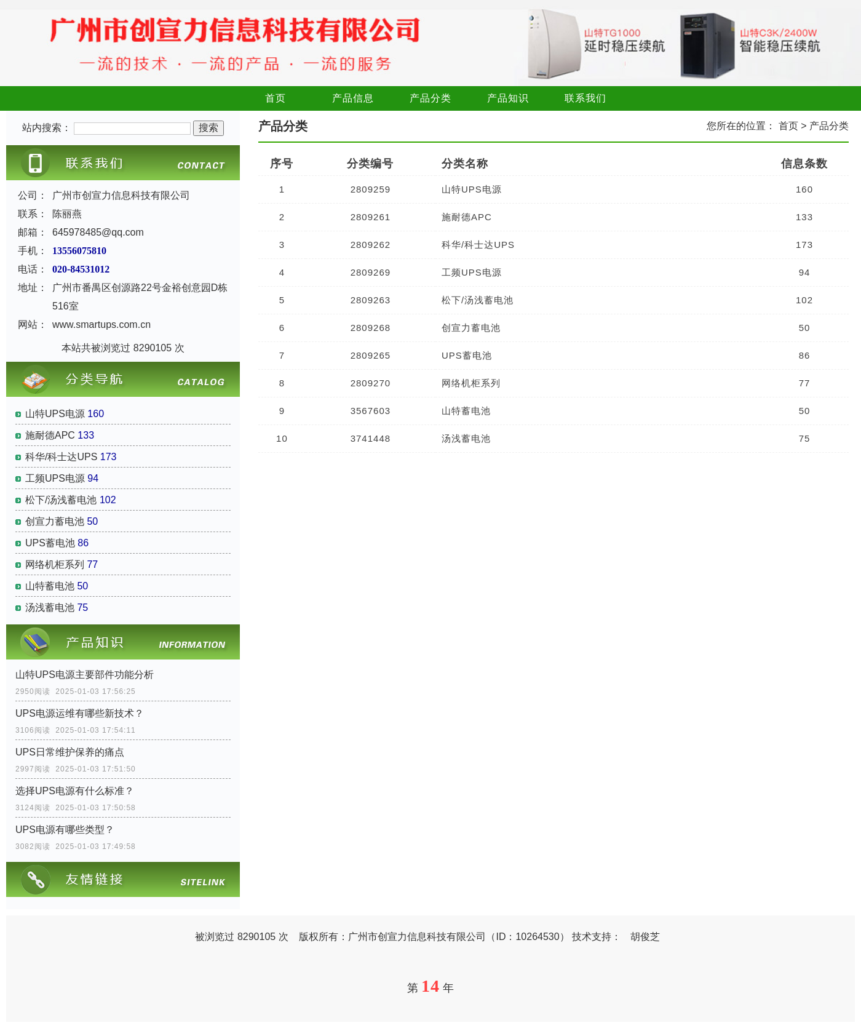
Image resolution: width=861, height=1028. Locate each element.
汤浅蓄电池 (49, 607)
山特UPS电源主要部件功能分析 (84, 674)
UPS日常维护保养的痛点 (69, 752)
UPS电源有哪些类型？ (64, 829)
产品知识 (508, 98)
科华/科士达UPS (61, 457)
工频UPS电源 (55, 478)
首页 (275, 98)
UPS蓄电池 (50, 543)
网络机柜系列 (54, 564)
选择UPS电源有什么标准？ (74, 791)
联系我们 (585, 98)
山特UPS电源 (55, 413)
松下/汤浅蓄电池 (61, 500)
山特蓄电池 (49, 586)
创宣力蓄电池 (54, 521)
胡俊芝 (645, 936)
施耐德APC (50, 435)
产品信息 (353, 98)
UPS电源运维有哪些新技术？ (79, 713)
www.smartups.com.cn (101, 324)
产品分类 (430, 98)
